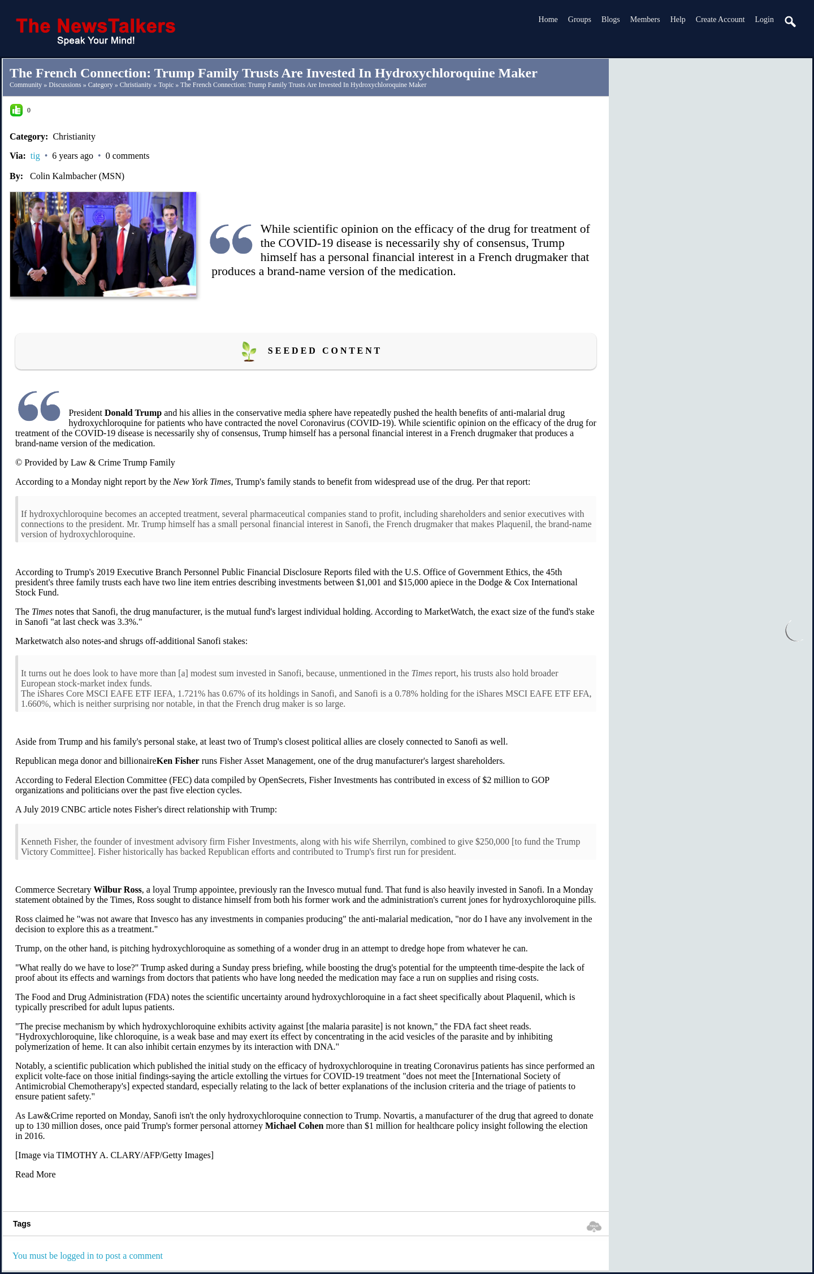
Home (548, 19)
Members (645, 19)
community (26, 85)
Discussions (65, 85)
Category (100, 85)
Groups (579, 19)
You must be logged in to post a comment (87, 1255)
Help (678, 19)
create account (720, 19)
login (764, 19)
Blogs (610, 19)
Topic (166, 85)
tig (35, 155)
